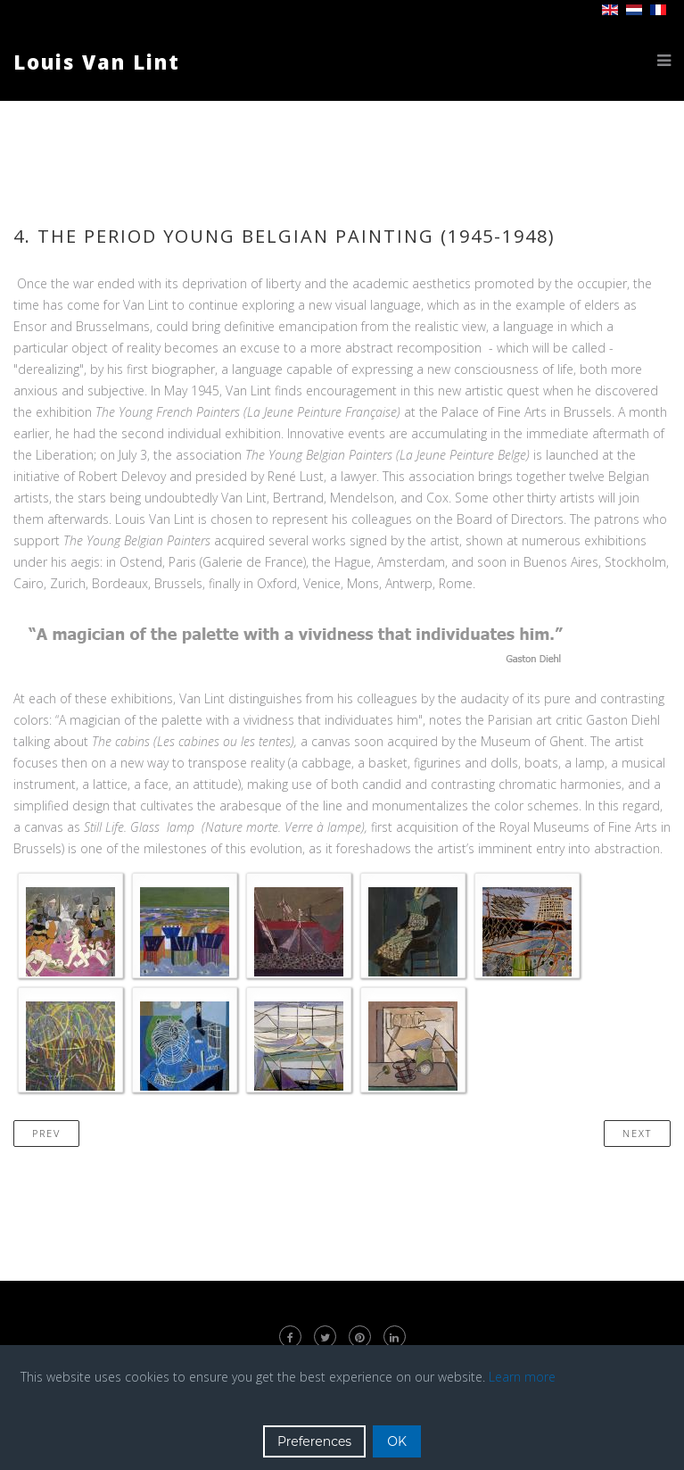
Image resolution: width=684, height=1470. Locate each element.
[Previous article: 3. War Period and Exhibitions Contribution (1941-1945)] (46, 1133)
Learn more (522, 1376)
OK (397, 1441)
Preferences (314, 1441)
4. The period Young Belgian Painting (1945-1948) (284, 236)
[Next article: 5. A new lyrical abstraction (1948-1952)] (637, 1133)
